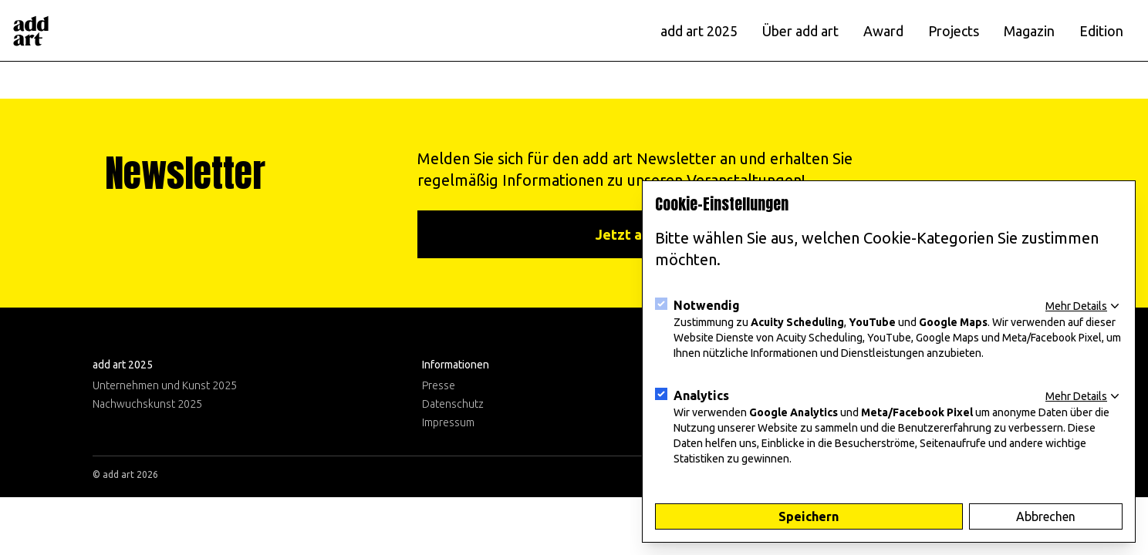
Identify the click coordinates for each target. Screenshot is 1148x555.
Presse (438, 385)
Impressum (448, 422)
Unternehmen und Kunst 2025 (165, 385)
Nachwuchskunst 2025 (147, 404)
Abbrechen (1045, 516)
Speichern (808, 516)
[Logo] (30, 31)
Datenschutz (453, 404)
